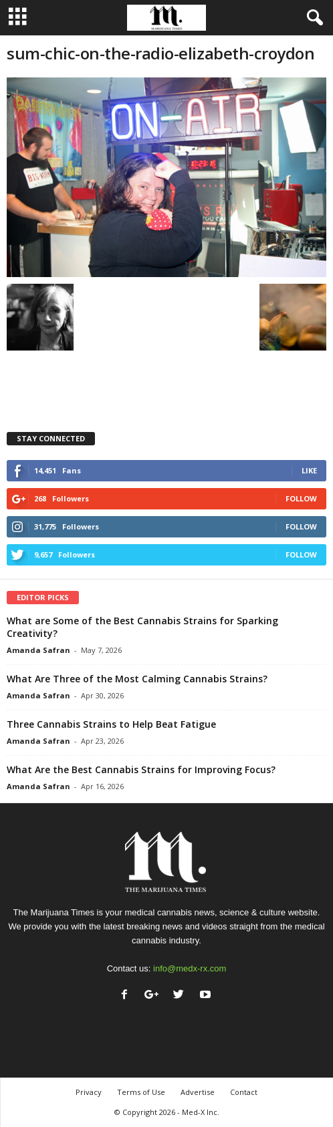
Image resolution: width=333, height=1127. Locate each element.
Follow (301, 498)
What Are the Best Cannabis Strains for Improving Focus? (141, 769)
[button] (312, 18)
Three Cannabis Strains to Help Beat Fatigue (111, 724)
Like (309, 470)
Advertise (198, 1092)
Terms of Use (141, 1092)
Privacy (89, 1092)
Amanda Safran (38, 650)
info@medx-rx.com (189, 968)
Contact (243, 1092)
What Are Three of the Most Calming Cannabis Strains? (137, 678)
